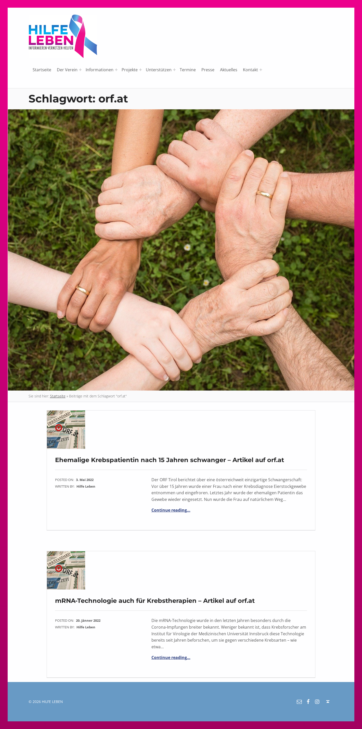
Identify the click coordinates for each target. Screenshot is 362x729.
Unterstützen (159, 70)
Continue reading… (170, 510)
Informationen (99, 70)
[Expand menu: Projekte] (140, 69)
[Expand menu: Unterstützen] (174, 69)
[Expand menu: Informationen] (116, 69)
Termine (188, 70)
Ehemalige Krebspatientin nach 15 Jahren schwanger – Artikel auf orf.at (169, 460)
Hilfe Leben (85, 486)
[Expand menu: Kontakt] (261, 69)
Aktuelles (228, 70)
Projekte (130, 70)
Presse (207, 70)
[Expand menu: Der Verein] (80, 69)
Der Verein (67, 70)
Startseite (42, 70)
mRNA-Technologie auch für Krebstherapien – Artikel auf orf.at (155, 600)
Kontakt (250, 70)
